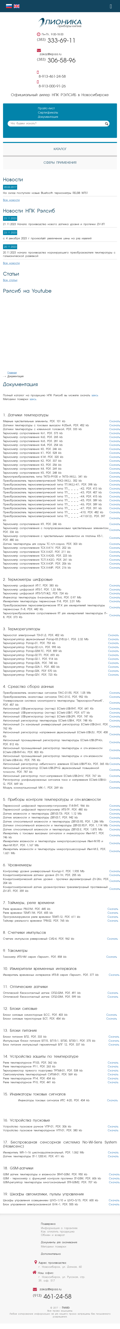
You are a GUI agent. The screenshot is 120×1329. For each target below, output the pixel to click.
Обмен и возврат (53, 1235)
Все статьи (10, 280)
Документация (48, 117)
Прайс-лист (46, 108)
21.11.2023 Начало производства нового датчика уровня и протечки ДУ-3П (54, 224)
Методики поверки (53, 1246)
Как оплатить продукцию (58, 1231)
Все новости (11, 200)
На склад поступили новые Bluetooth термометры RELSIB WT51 (45, 193)
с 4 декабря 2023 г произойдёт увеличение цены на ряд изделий (47, 238)
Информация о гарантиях (59, 1228)
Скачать (114, 421)
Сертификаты (48, 112)
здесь (95, 395)
